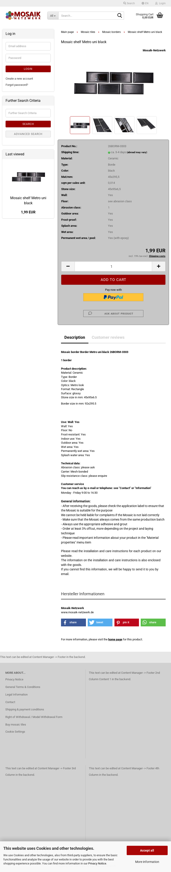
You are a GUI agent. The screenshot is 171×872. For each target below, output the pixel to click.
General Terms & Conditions (22, 687)
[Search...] (53, 16)
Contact (10, 702)
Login (28, 68)
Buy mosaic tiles (15, 724)
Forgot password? (17, 84)
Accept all (147, 850)
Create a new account (19, 78)
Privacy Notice (97, 863)
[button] (145, 3)
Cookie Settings (15, 731)
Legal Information (16, 694)
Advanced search (28, 134)
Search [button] (129, 3)
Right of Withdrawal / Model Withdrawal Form (33, 717)
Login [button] (160, 3)
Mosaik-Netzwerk (154, 50)
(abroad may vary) (137, 152)
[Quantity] (113, 266)
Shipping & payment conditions (24, 709)
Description (74, 337)
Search (28, 124)
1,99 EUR (28, 212)
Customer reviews (108, 337)
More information (147, 862)
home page (115, 639)
